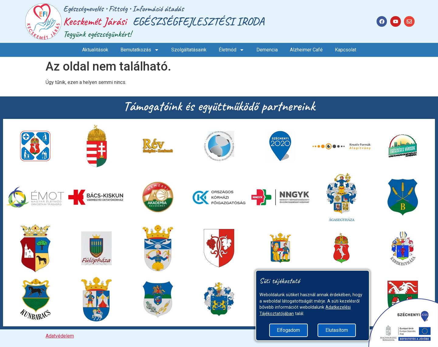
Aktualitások (95, 50)
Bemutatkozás (139, 49)
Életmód (231, 49)
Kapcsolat (345, 50)
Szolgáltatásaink (189, 50)
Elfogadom (288, 330)
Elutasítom (336, 330)
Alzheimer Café (306, 50)
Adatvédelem (60, 336)
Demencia (267, 50)
